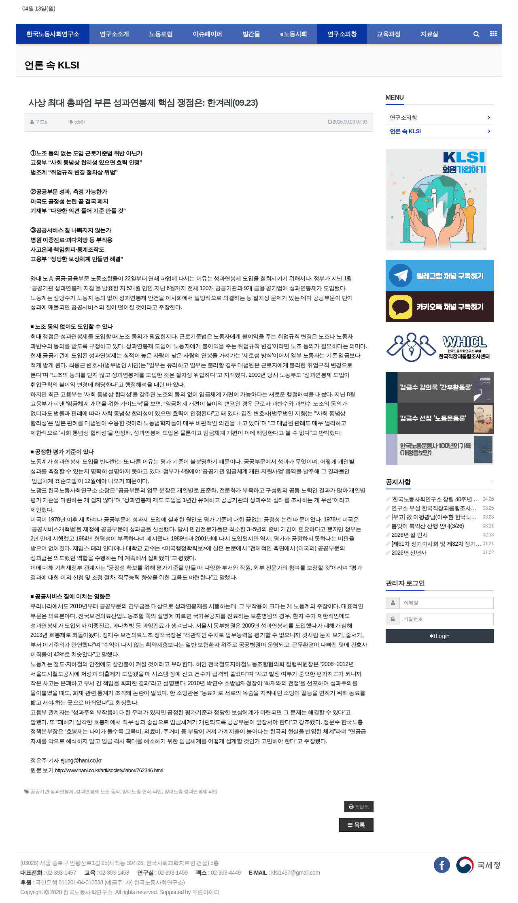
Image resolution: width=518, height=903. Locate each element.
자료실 (429, 34)
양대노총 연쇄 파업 (142, 791)
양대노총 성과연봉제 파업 (191, 791)
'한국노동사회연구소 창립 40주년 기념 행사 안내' (448, 499)
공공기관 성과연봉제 (51, 791)
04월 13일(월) (38, 8)
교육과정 (388, 34)
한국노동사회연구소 (52, 34)
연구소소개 (114, 34)
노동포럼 (160, 34)
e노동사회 (293, 34)
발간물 (251, 34)
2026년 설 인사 (407, 535)
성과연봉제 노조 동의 (98, 791)
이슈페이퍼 (207, 34)
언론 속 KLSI (51, 65)
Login (440, 636)
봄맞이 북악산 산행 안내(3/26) (425, 526)
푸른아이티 (206, 892)
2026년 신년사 (406, 552)
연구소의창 (342, 34)
